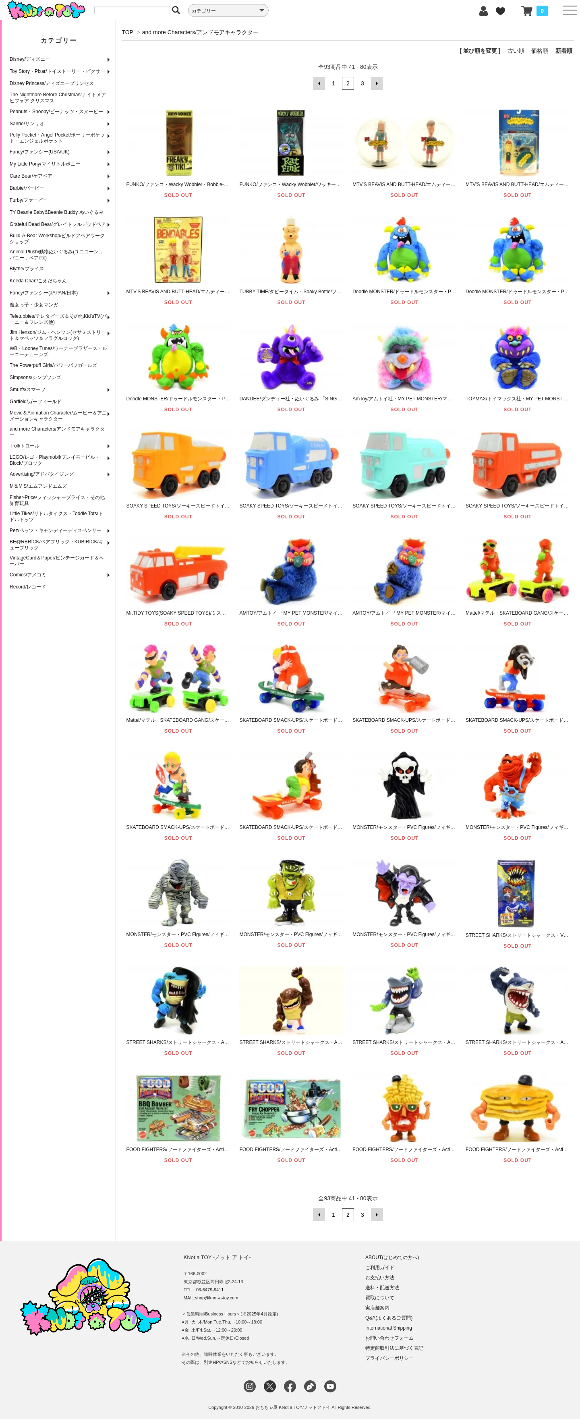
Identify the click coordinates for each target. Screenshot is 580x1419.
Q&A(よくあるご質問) (388, 1318)
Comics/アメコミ (28, 575)
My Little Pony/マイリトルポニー (45, 164)
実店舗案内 (377, 1308)
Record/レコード (28, 587)
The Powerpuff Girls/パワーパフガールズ (53, 365)
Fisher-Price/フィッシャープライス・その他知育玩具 (57, 500)
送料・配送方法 (382, 1288)
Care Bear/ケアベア (31, 176)
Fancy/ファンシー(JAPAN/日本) (44, 293)
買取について (379, 1298)
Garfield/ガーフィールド (36, 401)
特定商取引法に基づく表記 (394, 1348)
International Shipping (388, 1328)
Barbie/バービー (27, 188)
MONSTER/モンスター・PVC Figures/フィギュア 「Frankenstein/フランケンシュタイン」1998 (342, 934)
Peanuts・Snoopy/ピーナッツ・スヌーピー (56, 111)
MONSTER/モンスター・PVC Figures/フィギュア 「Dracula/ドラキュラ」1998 (438, 934)
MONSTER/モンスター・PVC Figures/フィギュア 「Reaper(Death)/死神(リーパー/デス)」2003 (455, 827)
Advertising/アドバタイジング (42, 474)
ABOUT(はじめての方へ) (392, 1257)
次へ (377, 83)
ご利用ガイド (379, 1267)
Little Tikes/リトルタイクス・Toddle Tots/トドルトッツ (56, 516)
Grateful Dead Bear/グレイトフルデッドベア (58, 224)
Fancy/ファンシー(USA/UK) (40, 152)
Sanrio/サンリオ (27, 123)
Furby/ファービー (29, 200)
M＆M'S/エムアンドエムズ (38, 486)
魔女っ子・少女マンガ (34, 305)
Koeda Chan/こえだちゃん (38, 281)
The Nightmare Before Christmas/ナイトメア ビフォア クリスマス (58, 98)
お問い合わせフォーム (389, 1338)
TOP (127, 32)
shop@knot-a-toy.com (216, 1297)
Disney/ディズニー (30, 59)
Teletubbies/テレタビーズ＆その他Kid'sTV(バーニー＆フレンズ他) (58, 319)
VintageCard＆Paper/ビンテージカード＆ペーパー (57, 561)
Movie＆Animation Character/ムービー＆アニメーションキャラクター (58, 416)
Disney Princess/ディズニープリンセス (52, 83)
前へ (319, 83)
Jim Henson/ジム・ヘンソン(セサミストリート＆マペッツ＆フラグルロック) (58, 335)
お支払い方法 (379, 1277)
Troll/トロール (24, 446)
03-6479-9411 (210, 1289)
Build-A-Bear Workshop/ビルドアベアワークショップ (57, 238)
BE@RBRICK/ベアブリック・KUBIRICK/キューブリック (57, 545)
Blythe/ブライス (27, 268)
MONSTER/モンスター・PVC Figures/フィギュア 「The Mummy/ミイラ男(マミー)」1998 (223, 934)
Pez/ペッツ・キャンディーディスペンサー (56, 530)
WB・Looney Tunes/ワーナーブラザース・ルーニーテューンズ (58, 351)
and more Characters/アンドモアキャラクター (57, 432)
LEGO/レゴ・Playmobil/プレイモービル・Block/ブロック (55, 460)
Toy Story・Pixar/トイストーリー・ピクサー (57, 71)
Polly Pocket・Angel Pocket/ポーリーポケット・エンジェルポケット (57, 138)
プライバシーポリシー (389, 1358)
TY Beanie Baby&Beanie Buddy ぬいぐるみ (57, 212)
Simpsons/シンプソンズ (35, 377)
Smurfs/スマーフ (28, 389)
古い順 (516, 51)
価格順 (539, 51)
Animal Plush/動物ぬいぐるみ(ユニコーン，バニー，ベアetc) (57, 255)
